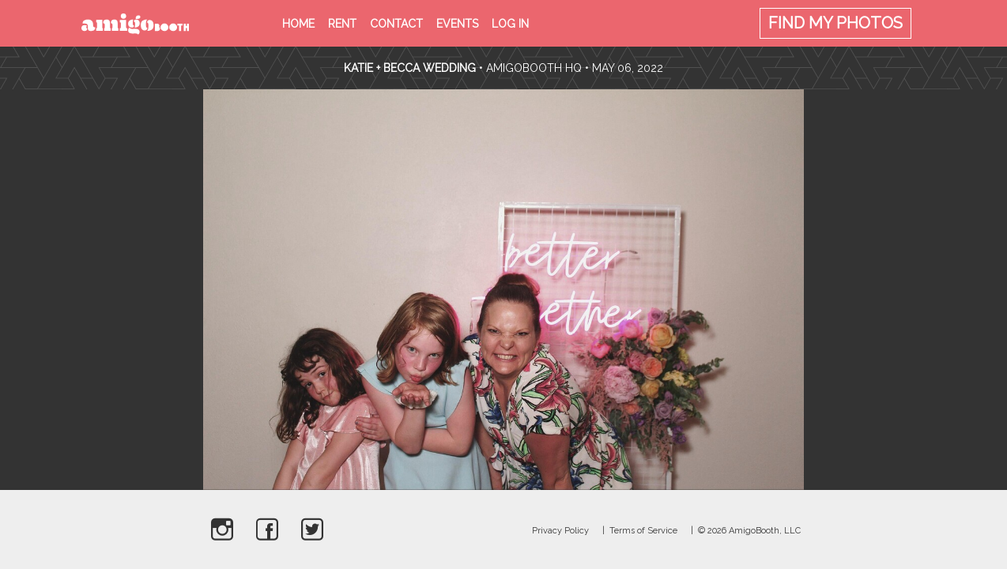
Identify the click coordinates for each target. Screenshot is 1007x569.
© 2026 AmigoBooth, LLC (749, 531)
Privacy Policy (560, 531)
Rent (342, 23)
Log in (510, 23)
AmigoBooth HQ (534, 68)
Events (457, 23)
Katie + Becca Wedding (411, 68)
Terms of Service (643, 531)
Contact (396, 23)
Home (298, 23)
